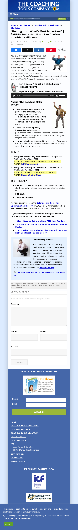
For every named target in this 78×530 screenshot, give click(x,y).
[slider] (35, 95)
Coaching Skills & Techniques (47, 25)
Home (14, 25)
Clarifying (15, 28)
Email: (14, 404)
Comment (15, 304)
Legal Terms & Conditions (23, 447)
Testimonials (17, 454)
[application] (39, 95)
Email (43, 331)
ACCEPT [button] (8, 524)
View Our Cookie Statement (18, 518)
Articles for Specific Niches (35, 284)
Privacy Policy (18, 461)
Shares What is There (31, 175)
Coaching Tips (23, 285)
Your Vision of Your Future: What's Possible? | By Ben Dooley (41, 225)
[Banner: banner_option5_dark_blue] (39, 20)
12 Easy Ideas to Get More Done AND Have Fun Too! (40, 221)
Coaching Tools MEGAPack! (24, 433)
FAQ (12, 444)
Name (14, 331)
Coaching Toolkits (20, 429)
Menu (14, 14)
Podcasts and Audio (39, 285)
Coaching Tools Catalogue (25, 425)
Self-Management (29, 164)
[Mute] (56, 95)
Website (14, 346)
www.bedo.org (47, 267)
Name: (15, 399)
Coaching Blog (25, 25)
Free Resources (18, 436)
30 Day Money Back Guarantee (26, 450)
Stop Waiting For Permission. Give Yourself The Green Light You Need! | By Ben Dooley (41, 231)
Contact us (17, 457)
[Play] (14, 95)
